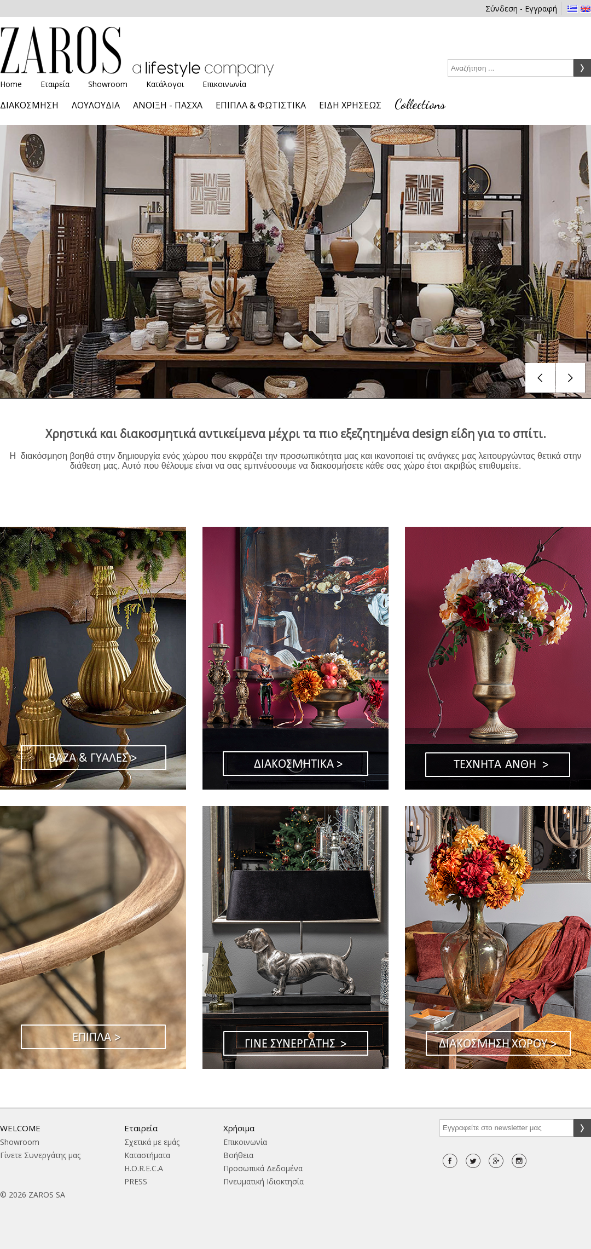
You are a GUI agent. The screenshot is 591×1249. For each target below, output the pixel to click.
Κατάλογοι (165, 84)
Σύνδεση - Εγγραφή (521, 8)
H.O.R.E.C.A (143, 1168)
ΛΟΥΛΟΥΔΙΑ (96, 105)
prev (540, 378)
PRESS (135, 1181)
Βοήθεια (238, 1155)
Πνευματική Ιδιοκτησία (263, 1181)
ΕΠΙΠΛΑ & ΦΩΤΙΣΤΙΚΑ (261, 105)
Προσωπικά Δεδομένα (263, 1168)
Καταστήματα (147, 1155)
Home (11, 84)
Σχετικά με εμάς (151, 1142)
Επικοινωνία (224, 84)
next (570, 378)
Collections (420, 104)
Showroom (108, 84)
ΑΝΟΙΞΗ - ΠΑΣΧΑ (167, 105)
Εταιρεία (54, 84)
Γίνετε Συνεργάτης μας (40, 1155)
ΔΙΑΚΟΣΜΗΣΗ (29, 105)
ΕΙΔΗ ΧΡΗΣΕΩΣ (350, 105)
